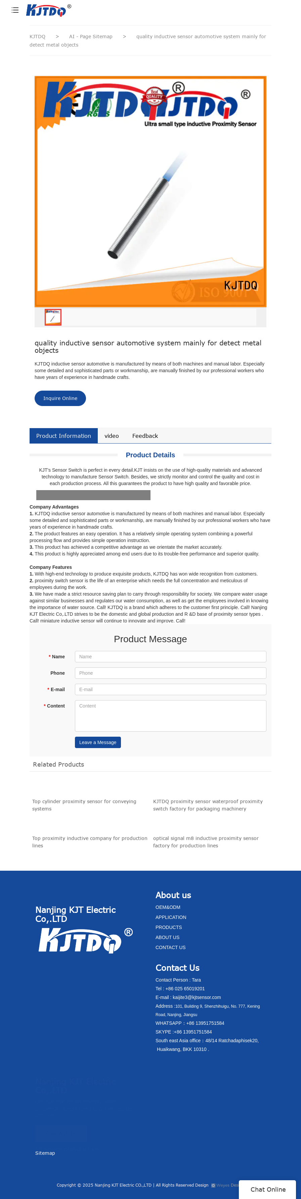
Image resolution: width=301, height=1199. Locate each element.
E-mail (56, 689)
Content (54, 706)
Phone (57, 673)
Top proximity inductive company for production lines (89, 844)
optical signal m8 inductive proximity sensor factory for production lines (206, 844)
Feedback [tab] (145, 436)
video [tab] (111, 436)
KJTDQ (37, 36)
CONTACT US (61, 1130)
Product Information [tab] (63, 436)
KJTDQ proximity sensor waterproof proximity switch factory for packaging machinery (208, 807)
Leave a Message (98, 742)
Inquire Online (60, 398)
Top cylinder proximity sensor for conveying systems (84, 807)
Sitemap (45, 1153)
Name (56, 656)
